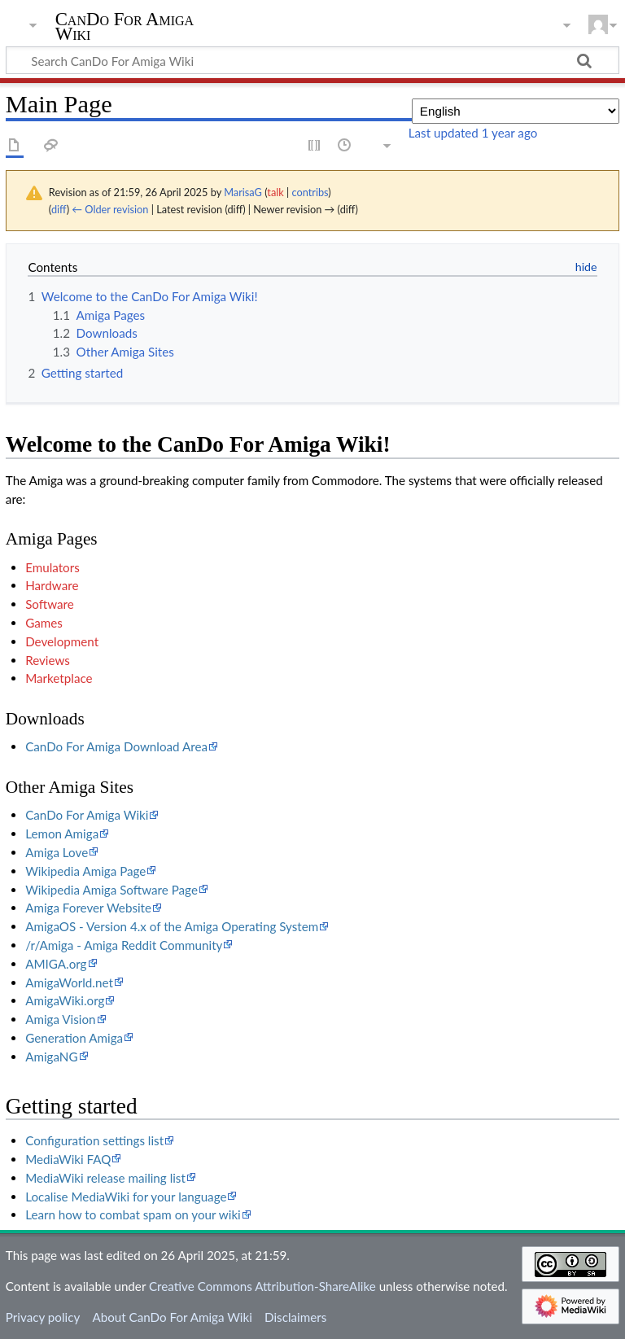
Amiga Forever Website (88, 907)
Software (49, 604)
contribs (309, 192)
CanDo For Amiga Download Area (116, 746)
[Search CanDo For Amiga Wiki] (312, 60)
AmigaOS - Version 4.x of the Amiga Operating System (171, 926)
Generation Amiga (74, 1038)
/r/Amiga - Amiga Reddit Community (123, 945)
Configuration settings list (94, 1140)
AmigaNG (51, 1056)
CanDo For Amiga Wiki (124, 27)
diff (59, 209)
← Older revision (110, 209)
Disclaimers (295, 1317)
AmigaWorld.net (69, 982)
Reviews (47, 660)
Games (44, 622)
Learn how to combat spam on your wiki (133, 1214)
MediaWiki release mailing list (105, 1178)
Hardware (51, 585)
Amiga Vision (60, 1019)
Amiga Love (56, 852)
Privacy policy (43, 1317)
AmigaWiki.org (64, 1000)
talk (275, 192)
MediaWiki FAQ (68, 1159)
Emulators (52, 567)
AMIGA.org (55, 963)
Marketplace (58, 678)
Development (61, 641)
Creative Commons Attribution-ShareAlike (262, 1286)
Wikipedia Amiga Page (85, 871)
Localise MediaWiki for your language (125, 1196)
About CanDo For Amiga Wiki (171, 1317)
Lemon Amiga (61, 833)
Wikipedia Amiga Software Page (111, 889)
